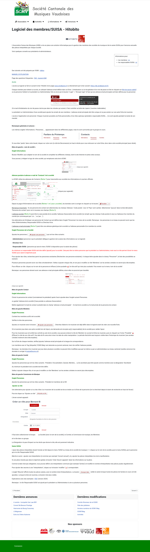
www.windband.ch (61, 86)
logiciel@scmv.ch (32, 351)
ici (129, 60)
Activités (37, 21)
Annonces (70, 21)
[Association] (27, 21)
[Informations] (60, 21)
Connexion (18, 546)
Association (20, 21)
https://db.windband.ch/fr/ (100, 86)
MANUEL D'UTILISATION (20, 74)
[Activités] (43, 21)
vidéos (42, 70)
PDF (36, 479)
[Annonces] (77, 21)
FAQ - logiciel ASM (40, 78)
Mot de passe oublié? (129, 90)
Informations (53, 21)
